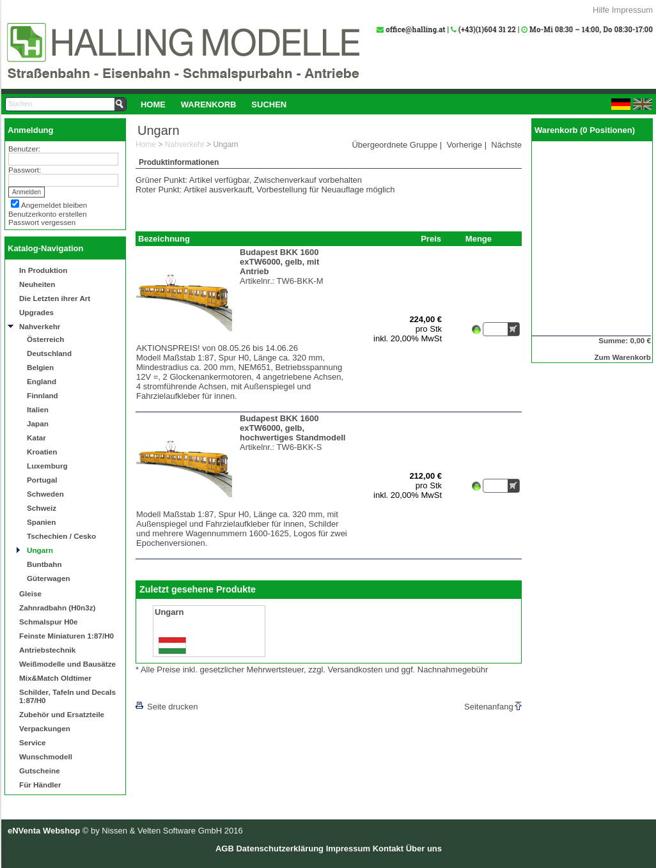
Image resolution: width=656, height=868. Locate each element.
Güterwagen (48, 578)
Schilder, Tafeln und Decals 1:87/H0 (67, 696)
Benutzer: (24, 148)
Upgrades (36, 312)
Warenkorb (209, 104)
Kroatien (42, 451)
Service (32, 742)
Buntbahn (44, 564)
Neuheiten (37, 284)
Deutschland (49, 353)
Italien (38, 409)
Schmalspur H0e (48, 621)
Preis (431, 239)
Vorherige (464, 145)
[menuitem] (153, 104)
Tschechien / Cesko (61, 536)
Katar (36, 437)
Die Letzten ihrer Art (54, 298)
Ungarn (40, 550)
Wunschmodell (45, 756)
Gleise (30, 593)
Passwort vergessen (41, 222)
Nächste (506, 145)
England (41, 381)
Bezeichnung (164, 239)
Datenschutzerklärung (280, 848)
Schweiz (41, 508)
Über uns (424, 848)
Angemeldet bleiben (54, 205)
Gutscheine (39, 770)
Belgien (40, 367)
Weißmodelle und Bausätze (67, 664)
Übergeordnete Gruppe (394, 145)
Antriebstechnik (47, 650)
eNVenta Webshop (44, 830)
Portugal (42, 480)
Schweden (45, 494)
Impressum (632, 10)
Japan (38, 423)
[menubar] (213, 104)
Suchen (268, 104)
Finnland (42, 395)
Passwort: (24, 170)
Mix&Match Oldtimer (55, 678)
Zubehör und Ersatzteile (61, 714)
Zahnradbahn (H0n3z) (57, 607)
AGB (224, 848)
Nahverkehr (39, 326)
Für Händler (40, 784)
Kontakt (388, 848)
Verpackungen (44, 728)
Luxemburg (47, 465)
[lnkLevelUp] (162, 689)
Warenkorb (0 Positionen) (585, 130)
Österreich (45, 339)
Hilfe (601, 10)
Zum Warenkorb (622, 357)
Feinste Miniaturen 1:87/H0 (66, 636)
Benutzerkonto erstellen (47, 214)
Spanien (41, 522)
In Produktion (43, 270)
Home (153, 104)
